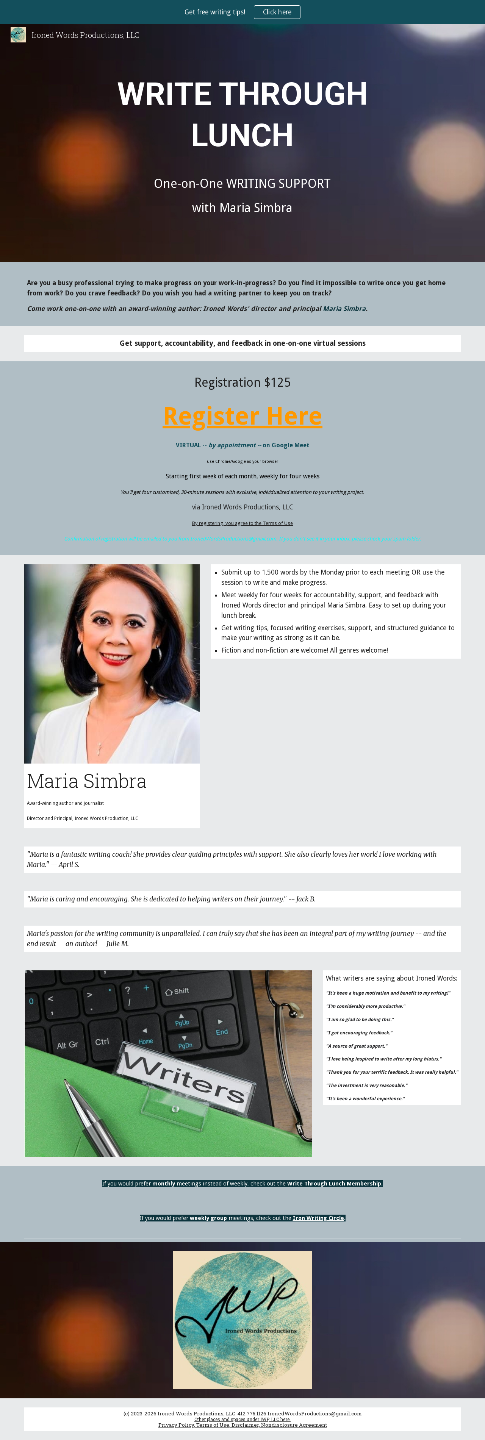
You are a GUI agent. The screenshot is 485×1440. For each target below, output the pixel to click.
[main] (242, 145)
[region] (242, 12)
